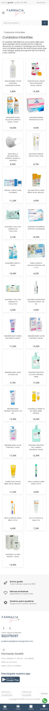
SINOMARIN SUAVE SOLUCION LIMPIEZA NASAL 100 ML (12, 120)
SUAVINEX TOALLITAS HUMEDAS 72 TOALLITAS (13, 302)
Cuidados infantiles (14, 32)
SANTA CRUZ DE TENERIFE (11, 666)
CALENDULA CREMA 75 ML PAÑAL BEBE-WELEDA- (36, 411)
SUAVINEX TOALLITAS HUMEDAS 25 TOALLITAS (13, 229)
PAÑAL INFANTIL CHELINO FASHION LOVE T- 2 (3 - (36, 265)
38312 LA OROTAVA (9, 662)
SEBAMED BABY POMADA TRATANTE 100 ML (13, 411)
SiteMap (44, 693)
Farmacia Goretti (12, 654)
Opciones (41, 2)
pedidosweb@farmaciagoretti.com (17, 641)
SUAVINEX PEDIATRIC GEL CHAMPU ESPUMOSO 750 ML (36, 447)
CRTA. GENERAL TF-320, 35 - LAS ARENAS (17, 658)
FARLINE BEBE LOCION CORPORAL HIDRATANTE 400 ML (13, 83)
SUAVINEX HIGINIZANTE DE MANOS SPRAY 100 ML (36, 302)
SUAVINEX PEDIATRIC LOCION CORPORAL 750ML (36, 375)
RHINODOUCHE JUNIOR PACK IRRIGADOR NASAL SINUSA (36, 83)
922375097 (9, 636)
